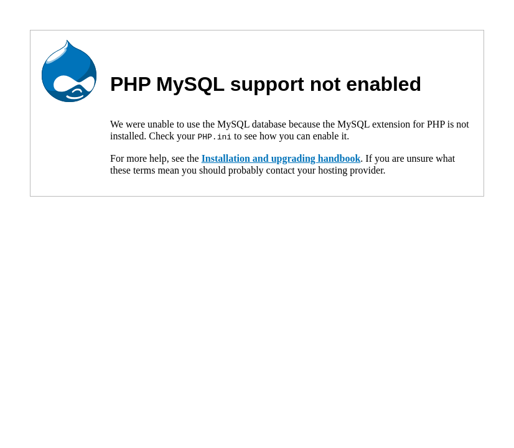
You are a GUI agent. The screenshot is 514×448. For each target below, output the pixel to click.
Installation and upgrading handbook (281, 157)
